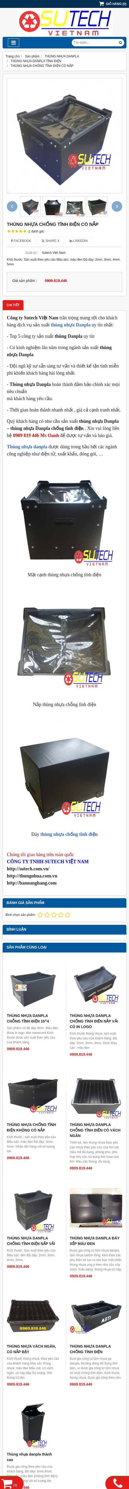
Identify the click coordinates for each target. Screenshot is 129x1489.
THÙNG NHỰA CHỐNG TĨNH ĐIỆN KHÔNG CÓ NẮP (31, 1127)
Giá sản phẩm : (24, 281)
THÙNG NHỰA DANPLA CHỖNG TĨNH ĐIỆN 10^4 (28, 1018)
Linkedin (79, 241)
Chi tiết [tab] (13, 305)
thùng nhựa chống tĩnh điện (69, 834)
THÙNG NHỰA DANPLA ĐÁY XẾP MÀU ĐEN (95, 1241)
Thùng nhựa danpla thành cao (29, 1457)
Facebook (21, 241)
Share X (50, 241)
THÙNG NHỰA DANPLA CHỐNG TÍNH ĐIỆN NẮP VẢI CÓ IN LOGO (94, 1021)
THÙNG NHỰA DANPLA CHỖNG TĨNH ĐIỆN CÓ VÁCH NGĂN (95, 1130)
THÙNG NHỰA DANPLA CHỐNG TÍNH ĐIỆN (90, 1349)
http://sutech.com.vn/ (28, 868)
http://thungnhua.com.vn (32, 875)
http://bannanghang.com (32, 883)
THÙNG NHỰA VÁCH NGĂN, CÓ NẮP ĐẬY (31, 1349)
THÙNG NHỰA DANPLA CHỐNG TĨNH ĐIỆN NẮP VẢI (31, 1241)
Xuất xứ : (31, 253)
